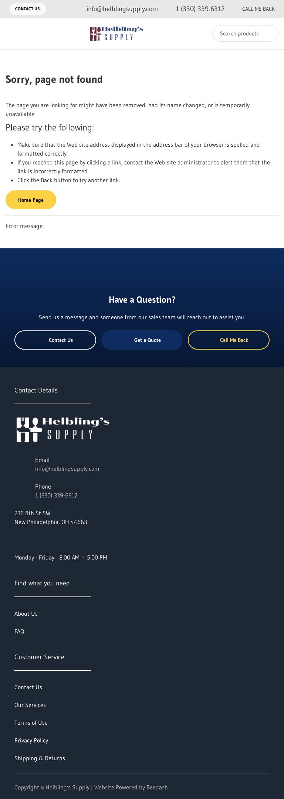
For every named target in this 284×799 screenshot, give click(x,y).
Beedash (157, 787)
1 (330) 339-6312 (56, 495)
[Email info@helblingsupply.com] (116, 9)
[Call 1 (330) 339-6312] (194, 9)
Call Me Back (252, 8)
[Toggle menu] (13, 33)
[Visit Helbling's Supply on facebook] (17, 539)
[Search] (245, 33)
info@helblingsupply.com (67, 468)
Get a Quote (142, 340)
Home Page (31, 200)
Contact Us (27, 8)
